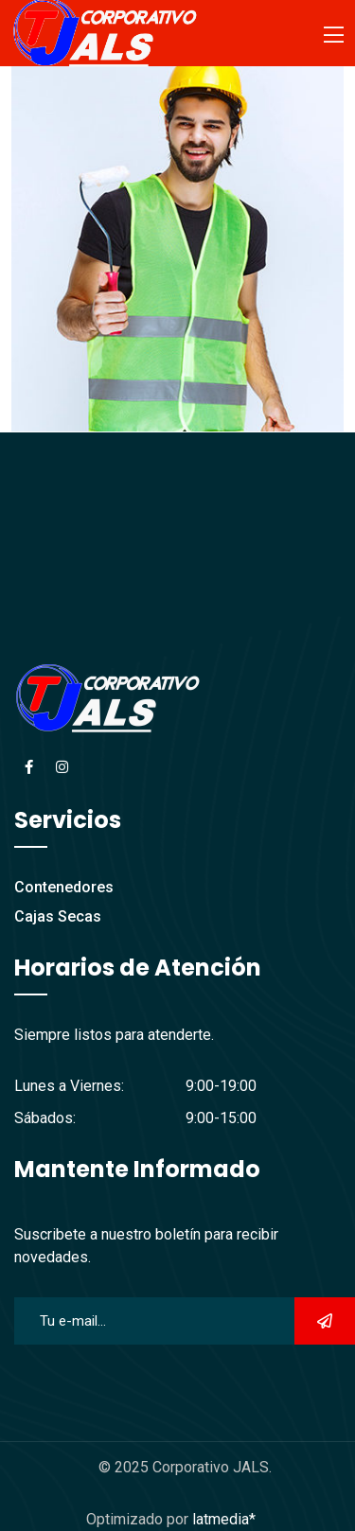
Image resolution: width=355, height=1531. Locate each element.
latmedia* (224, 1519)
